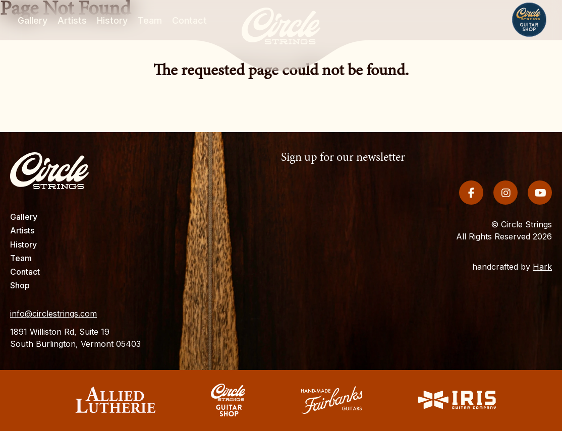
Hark (542, 260)
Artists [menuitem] (72, 21)
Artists (22, 230)
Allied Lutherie (114, 399)
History (23, 244)
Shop (529, 20)
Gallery (23, 217)
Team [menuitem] (150, 21)
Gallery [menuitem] (32, 21)
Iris (457, 399)
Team (21, 258)
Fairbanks (332, 400)
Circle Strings (228, 400)
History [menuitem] (112, 21)
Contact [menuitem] (189, 21)
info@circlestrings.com (53, 314)
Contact (25, 272)
